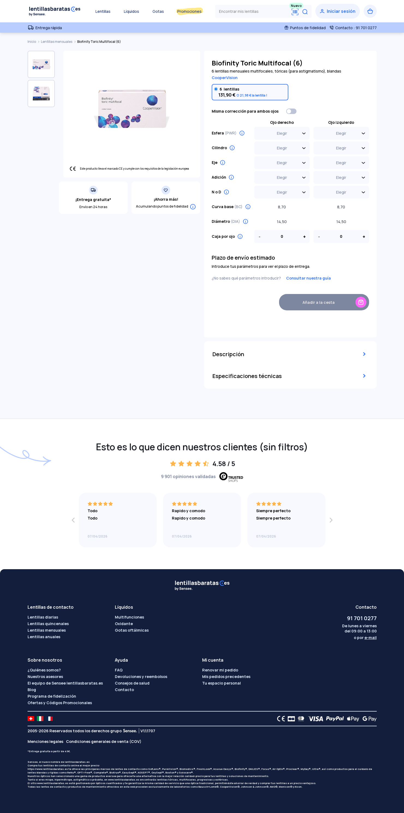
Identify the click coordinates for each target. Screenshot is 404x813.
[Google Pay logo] (368, 718)
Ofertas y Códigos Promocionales (60, 702)
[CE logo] (279, 718)
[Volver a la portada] (55, 11)
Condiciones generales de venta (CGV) (103, 741)
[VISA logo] (314, 718)
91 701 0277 (362, 618)
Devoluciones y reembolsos (141, 676)
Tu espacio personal (221, 683)
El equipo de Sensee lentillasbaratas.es (65, 683)
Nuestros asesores (45, 676)
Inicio (32, 41)
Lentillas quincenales (48, 623)
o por (365, 637)
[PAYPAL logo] (333, 718)
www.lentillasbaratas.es (123, 779)
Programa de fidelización (52, 696)
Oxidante (124, 623)
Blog (32, 689)
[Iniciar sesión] (337, 11)
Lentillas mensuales (57, 41)
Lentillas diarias (43, 617)
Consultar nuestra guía (308, 278)
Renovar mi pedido (220, 670)
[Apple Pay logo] (352, 718)
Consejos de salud (132, 683)
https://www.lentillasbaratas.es (48, 769)
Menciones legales (45, 741)
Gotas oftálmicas (132, 630)
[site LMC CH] (31, 718)
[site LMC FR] (49, 718)
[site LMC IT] (40, 718)
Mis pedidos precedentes (226, 676)
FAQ (118, 670)
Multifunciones (129, 617)
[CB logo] (290, 718)
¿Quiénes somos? (44, 670)
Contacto (124, 689)
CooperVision (225, 77)
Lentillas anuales (44, 636)
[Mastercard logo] (300, 718)
